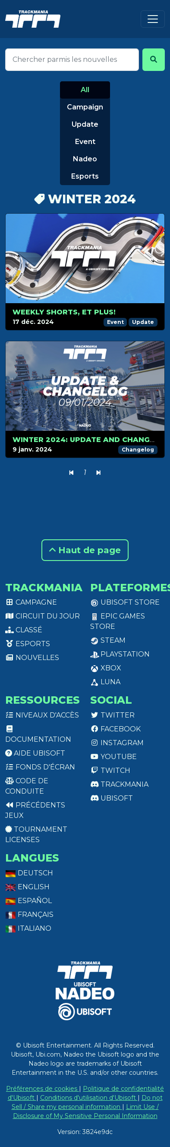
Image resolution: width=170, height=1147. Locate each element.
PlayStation (120, 654)
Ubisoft (111, 798)
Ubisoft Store (125, 602)
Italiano (28, 928)
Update (85, 124)
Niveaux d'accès (42, 715)
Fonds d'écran (40, 767)
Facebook (115, 729)
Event (85, 142)
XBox (105, 668)
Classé (23, 630)
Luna (105, 682)
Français (29, 914)
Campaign (85, 107)
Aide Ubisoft (35, 753)
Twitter (112, 715)
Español (28, 901)
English (27, 887)
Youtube (113, 757)
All (85, 90)
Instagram (117, 743)
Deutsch (29, 873)
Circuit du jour (42, 616)
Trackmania (119, 784)
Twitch (110, 770)
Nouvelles (32, 658)
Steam (108, 640)
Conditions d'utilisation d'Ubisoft (89, 1098)
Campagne (31, 602)
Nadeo (85, 159)
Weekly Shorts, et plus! (64, 312)
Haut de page (85, 550)
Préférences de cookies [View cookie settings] (42, 1089)
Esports (85, 176)
